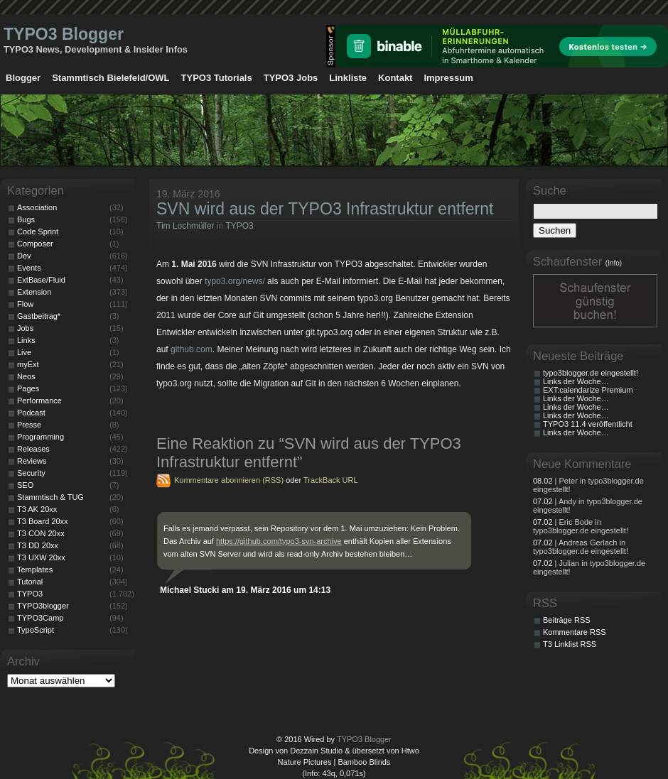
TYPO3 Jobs (291, 77)
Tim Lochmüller (185, 226)
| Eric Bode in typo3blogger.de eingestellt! (580, 526)
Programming (40, 436)
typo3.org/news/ (235, 281)
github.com (191, 349)
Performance (39, 400)
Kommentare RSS (574, 632)
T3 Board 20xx (42, 521)
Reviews (32, 461)
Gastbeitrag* (38, 316)
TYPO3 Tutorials (216, 77)
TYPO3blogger (43, 605)
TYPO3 (239, 226)
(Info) (613, 263)
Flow (25, 304)
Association (37, 207)
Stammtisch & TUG (50, 497)
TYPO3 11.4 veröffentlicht (587, 424)
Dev (24, 255)
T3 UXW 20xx (41, 557)
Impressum (448, 77)
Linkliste (348, 77)
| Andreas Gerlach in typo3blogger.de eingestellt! (580, 546)
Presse (29, 424)
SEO (25, 485)
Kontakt (395, 77)
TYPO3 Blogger (64, 34)
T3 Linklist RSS (569, 644)
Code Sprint (37, 231)
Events (29, 267)
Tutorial (30, 581)
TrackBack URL (330, 480)
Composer (35, 243)
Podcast (31, 412)
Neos (26, 376)
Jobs (25, 328)
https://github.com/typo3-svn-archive (279, 541)
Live (24, 352)
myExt (28, 364)
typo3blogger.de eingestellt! (590, 373)
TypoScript (35, 630)
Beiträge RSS (567, 620)
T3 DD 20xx (37, 545)
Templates (35, 569)
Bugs (26, 219)
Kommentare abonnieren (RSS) (229, 480)
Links (26, 340)
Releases (33, 449)
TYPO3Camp (40, 618)
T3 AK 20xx (37, 509)
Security (31, 473)
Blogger (23, 77)
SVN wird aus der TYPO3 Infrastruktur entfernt (324, 209)
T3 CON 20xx (41, 533)
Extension (34, 292)
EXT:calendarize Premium (588, 390)
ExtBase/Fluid (41, 280)
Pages (28, 388)
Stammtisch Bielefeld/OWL (110, 77)
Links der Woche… (576, 381)
